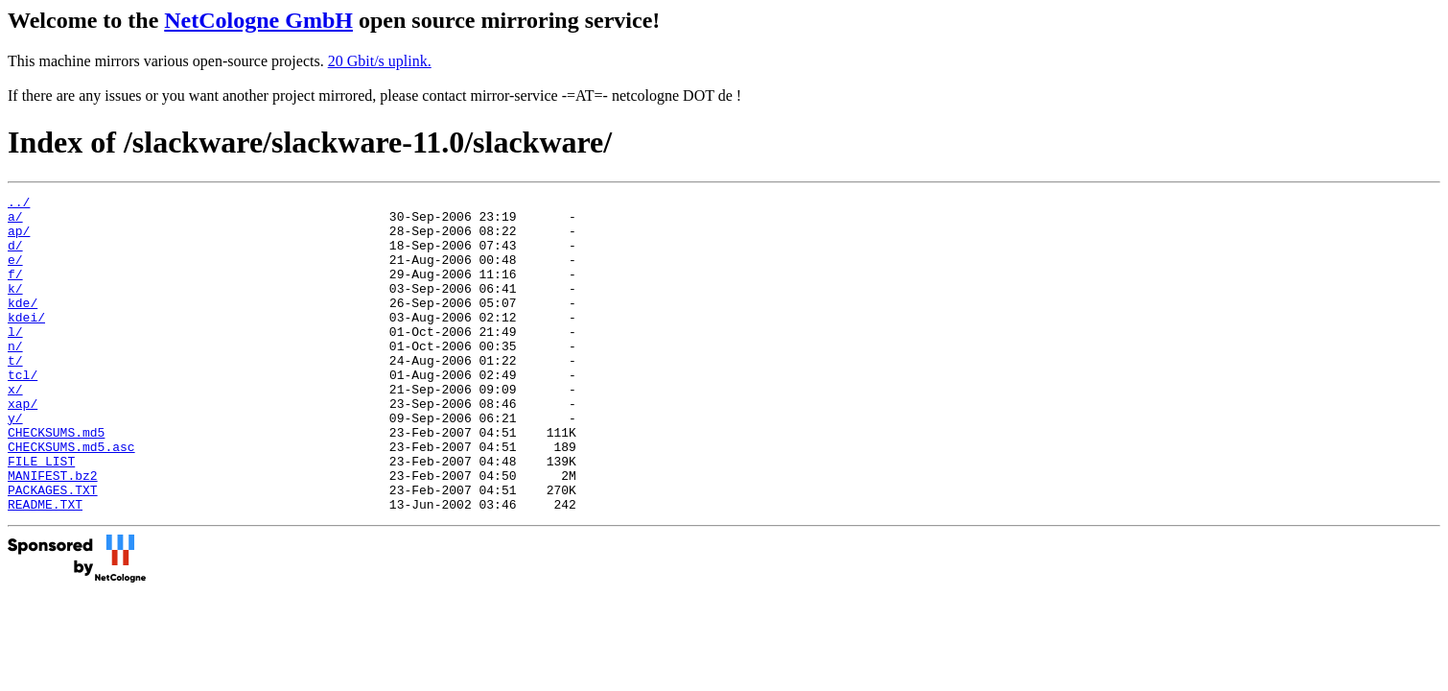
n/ (15, 377)
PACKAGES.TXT (53, 550)
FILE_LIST (41, 515)
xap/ (22, 446)
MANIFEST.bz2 (53, 532)
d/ (15, 256)
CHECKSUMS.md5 (56, 480)
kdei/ (26, 342)
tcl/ (22, 411)
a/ (15, 221)
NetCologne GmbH (258, 20)
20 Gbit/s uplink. (380, 61)
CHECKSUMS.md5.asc (71, 498)
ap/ (19, 239)
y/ (15, 463)
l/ (15, 360)
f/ (15, 290)
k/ (15, 308)
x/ (15, 429)
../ (19, 204)
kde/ (22, 325)
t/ (15, 394)
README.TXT (45, 567)
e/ (15, 273)
